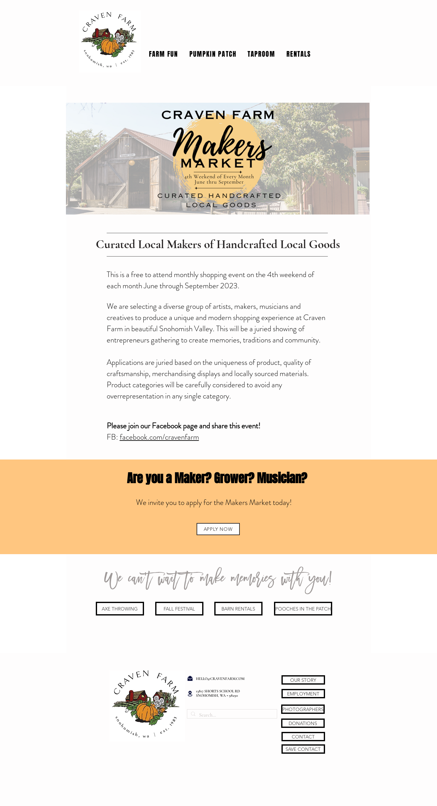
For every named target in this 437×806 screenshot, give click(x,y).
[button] (163, 54)
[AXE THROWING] (120, 608)
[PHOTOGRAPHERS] (303, 709)
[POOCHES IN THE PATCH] (303, 608)
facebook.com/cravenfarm (159, 437)
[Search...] (231, 715)
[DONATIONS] (303, 723)
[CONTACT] (303, 736)
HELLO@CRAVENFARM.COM (220, 678)
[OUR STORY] (303, 680)
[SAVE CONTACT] (303, 749)
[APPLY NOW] (218, 529)
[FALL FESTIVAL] (179, 608)
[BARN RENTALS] (238, 608)
